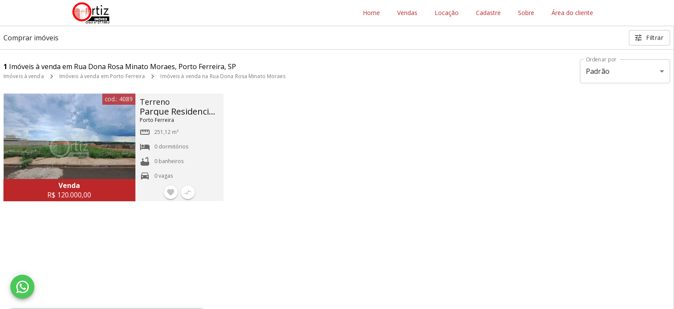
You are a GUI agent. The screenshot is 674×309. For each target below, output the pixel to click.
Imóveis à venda (23, 76)
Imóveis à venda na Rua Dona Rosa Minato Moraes (222, 76)
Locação (447, 13)
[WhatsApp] (22, 287)
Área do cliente (572, 13)
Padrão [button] (598, 71)
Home (371, 13)
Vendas (407, 13)
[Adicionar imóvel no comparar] (188, 192)
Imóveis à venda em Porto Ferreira (102, 76)
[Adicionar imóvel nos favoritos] (171, 192)
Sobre (526, 13)
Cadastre (488, 13)
